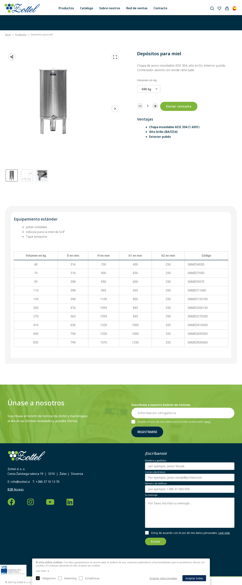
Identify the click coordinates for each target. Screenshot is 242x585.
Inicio (8, 34)
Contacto (160, 8)
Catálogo (86, 8)
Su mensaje (151, 495)
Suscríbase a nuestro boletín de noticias (160, 405)
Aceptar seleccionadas (163, 578)
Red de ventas (136, 8)
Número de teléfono (156, 483)
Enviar (155, 541)
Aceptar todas (194, 578)
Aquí (207, 421)
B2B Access (16, 489)
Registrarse (147, 432)
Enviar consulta (178, 106)
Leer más (224, 533)
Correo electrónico (155, 472)
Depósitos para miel (42, 34)
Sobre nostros (109, 8)
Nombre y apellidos (156, 460)
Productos (66, 8)
